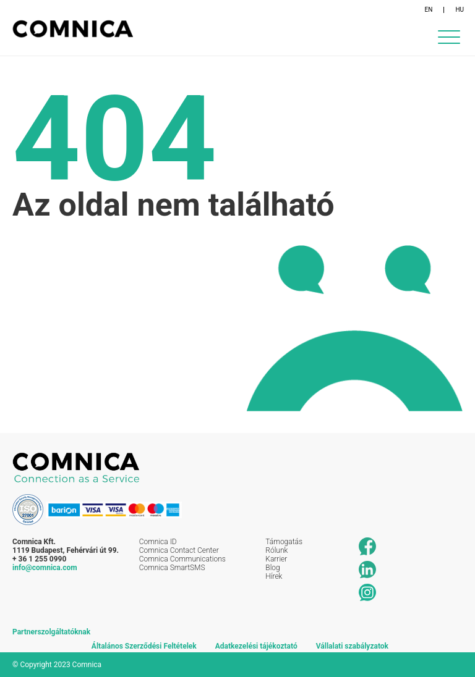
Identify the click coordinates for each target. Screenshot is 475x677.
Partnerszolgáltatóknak (51, 632)
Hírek (273, 576)
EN (429, 9)
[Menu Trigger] (449, 37)
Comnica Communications (182, 559)
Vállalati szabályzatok (352, 646)
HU (459, 9)
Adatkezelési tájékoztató (256, 646)
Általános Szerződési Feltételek (144, 646)
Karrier (276, 559)
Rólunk (276, 550)
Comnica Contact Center (179, 550)
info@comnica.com (44, 567)
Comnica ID (158, 541)
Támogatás (283, 541)
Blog (272, 567)
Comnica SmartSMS (172, 567)
